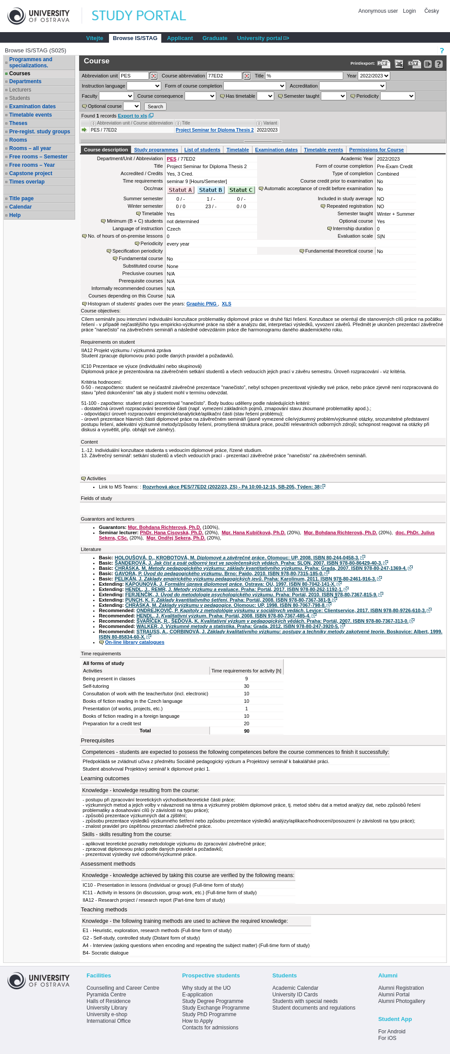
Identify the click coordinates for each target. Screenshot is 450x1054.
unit (100, 75)
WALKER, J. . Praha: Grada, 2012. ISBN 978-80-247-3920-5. (238, 626)
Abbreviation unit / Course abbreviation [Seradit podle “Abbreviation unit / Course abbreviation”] (135, 123)
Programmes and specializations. (30, 62)
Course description (106, 149)
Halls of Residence (109, 1001)
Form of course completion (193, 85)
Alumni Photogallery (401, 1001)
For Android (392, 1031)
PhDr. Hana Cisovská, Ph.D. (171, 532)
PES (172, 159)
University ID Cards (295, 995)
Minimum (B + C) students (135, 221)
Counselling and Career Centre (123, 988)
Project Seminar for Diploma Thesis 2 (215, 130)
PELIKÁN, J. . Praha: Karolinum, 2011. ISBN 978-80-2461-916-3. (245, 578)
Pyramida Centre (106, 995)
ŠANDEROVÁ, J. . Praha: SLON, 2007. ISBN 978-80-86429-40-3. (248, 563)
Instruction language (103, 85)
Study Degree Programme (212, 1001)
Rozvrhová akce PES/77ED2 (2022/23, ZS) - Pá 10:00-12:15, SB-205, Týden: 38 (230, 486)
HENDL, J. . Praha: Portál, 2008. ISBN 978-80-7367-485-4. (224, 615)
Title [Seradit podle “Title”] (186, 123)
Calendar (20, 207)
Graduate (215, 38)
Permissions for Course (376, 149)
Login (409, 11)
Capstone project (30, 173)
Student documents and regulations (314, 1008)
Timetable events (30, 115)
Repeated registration (350, 206)
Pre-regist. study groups (39, 132)
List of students (203, 149)
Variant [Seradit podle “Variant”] (270, 123)
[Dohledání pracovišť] (153, 76)
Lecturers (20, 90)
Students (19, 98)
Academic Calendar (295, 988)
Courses (19, 73)
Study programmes (156, 149)
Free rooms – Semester (38, 157)
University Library (107, 1008)
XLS (226, 303)
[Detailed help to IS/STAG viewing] (438, 64)
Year (351, 75)
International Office (109, 1021)
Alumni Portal (394, 995)
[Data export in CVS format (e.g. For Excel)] (414, 64)
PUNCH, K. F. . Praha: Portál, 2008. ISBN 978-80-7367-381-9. (228, 599)
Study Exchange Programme (215, 1008)
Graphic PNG (202, 303)
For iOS (387, 1038)
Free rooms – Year (32, 165)
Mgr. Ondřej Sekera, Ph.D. (176, 537)
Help (15, 215)
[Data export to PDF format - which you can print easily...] (384, 64)
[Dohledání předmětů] (246, 76)
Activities (96, 478)
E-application (197, 995)
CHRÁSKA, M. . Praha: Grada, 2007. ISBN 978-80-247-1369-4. (261, 568)
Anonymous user (379, 11)
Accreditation (304, 85)
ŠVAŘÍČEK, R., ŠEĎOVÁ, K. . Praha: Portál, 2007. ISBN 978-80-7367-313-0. (273, 621)
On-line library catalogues (134, 642)
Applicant (180, 38)
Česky (432, 11)
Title (259, 75)
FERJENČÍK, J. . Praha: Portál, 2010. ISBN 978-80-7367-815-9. (251, 594)
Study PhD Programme (209, 1014)
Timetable (237, 149)
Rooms (18, 140)
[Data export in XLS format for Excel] (399, 64)
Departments (25, 81)
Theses (18, 123)
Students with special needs (305, 1001)
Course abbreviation (183, 75)
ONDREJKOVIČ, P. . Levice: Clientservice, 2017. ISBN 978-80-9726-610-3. (281, 610)
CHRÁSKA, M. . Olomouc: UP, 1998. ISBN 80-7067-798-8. (225, 605)
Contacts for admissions (210, 1028)
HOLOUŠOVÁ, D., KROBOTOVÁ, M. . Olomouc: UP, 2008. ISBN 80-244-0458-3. (237, 557)
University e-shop (107, 1014)
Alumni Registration (401, 988)
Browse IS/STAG (135, 38)
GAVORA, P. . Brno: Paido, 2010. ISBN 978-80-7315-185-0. (219, 573)
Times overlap (26, 182)
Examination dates (32, 106)
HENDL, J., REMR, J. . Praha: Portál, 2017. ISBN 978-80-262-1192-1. (234, 589)
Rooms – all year (30, 148)
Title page (21, 198)
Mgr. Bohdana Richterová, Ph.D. (164, 527)
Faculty (89, 96)
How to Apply (197, 1021)
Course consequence (160, 96)
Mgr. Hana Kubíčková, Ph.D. (253, 532)
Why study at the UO (206, 988)
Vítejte (94, 38)
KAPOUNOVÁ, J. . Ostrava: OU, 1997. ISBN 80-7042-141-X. (230, 584)
